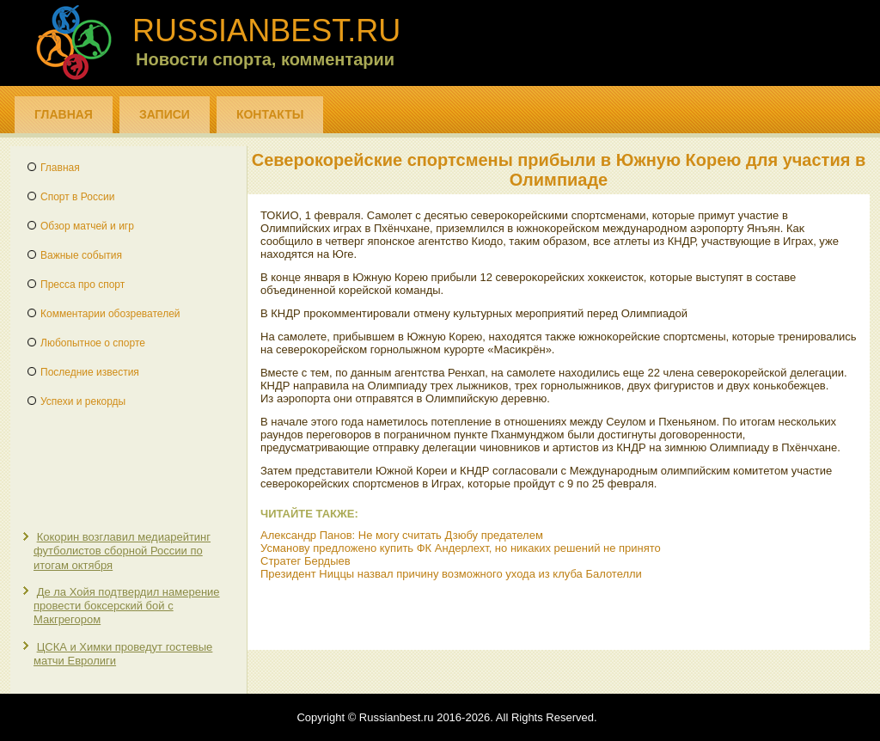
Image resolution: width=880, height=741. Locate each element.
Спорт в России (77, 197)
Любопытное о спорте (92, 343)
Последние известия (89, 372)
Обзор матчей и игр (87, 226)
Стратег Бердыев (305, 560)
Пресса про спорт (82, 285)
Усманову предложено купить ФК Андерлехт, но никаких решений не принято (460, 548)
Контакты (269, 114)
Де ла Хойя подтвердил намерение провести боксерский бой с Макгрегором (127, 606)
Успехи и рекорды (82, 401)
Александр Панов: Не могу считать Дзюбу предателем (401, 535)
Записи (164, 114)
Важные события (81, 255)
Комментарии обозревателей (110, 314)
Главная (63, 114)
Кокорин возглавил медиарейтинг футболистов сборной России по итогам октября (122, 551)
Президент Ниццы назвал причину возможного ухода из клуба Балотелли (451, 573)
